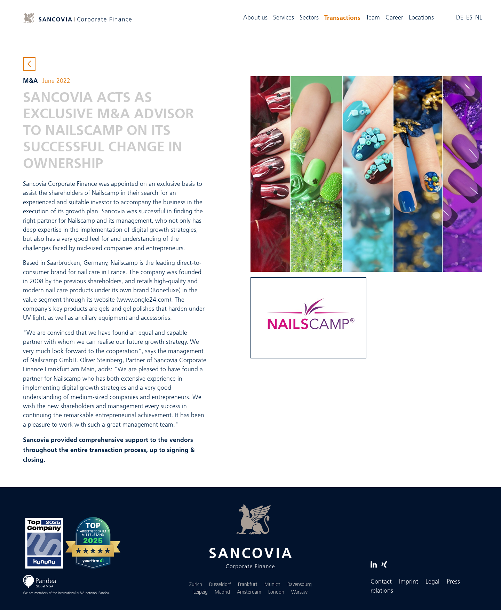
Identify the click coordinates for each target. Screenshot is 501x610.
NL (478, 18)
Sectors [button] (309, 18)
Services (283, 18)
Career (394, 18)
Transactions (343, 17)
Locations (421, 18)
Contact (381, 582)
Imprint (408, 582)
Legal (432, 582)
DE (459, 18)
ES (469, 18)
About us (255, 18)
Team (373, 18)
